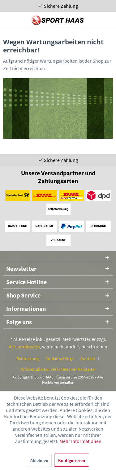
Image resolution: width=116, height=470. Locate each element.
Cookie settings (59, 358)
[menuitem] (30, 358)
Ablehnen (39, 460)
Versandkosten (24, 346)
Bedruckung (27, 358)
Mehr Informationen (80, 441)
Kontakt (87, 358)
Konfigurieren (71, 460)
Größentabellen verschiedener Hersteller (58, 369)
